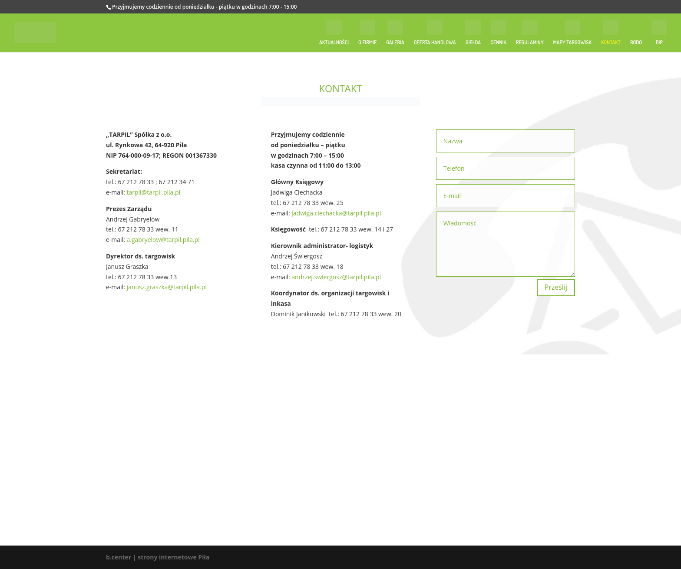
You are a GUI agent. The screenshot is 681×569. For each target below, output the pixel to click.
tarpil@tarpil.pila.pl (154, 192)
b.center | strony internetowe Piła (157, 557)
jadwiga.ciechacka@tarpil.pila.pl (336, 213)
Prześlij (556, 287)
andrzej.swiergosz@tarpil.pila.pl (336, 277)
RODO (636, 43)
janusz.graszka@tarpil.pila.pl (167, 287)
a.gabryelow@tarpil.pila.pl (163, 239)
